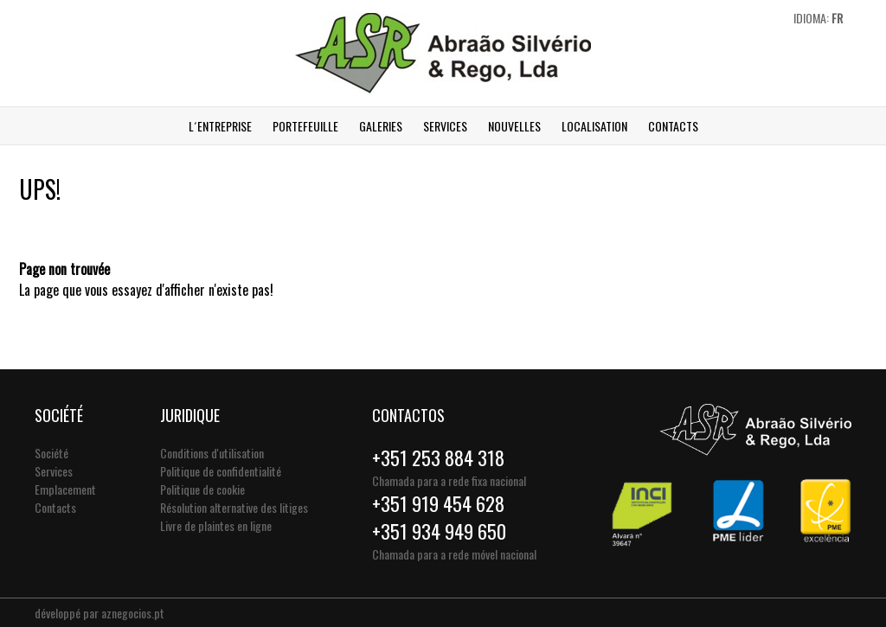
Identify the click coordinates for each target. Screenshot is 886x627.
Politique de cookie (202, 489)
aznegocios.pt (132, 613)
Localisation (594, 126)
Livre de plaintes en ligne (216, 525)
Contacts (673, 126)
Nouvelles (514, 126)
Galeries (380, 126)
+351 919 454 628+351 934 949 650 (439, 517)
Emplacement (65, 489)
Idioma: (818, 18)
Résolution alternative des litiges (234, 507)
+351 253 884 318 (438, 457)
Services (445, 126)
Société (51, 453)
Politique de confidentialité (220, 471)
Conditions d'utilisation (212, 453)
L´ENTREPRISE (220, 126)
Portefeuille (305, 126)
